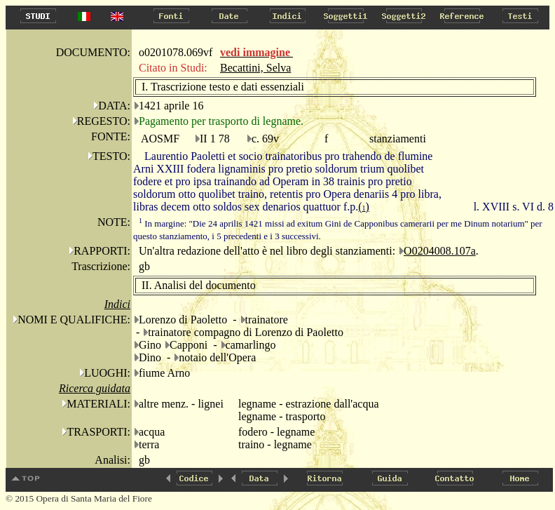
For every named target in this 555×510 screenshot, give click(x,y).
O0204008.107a (440, 251)
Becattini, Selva (255, 68)
